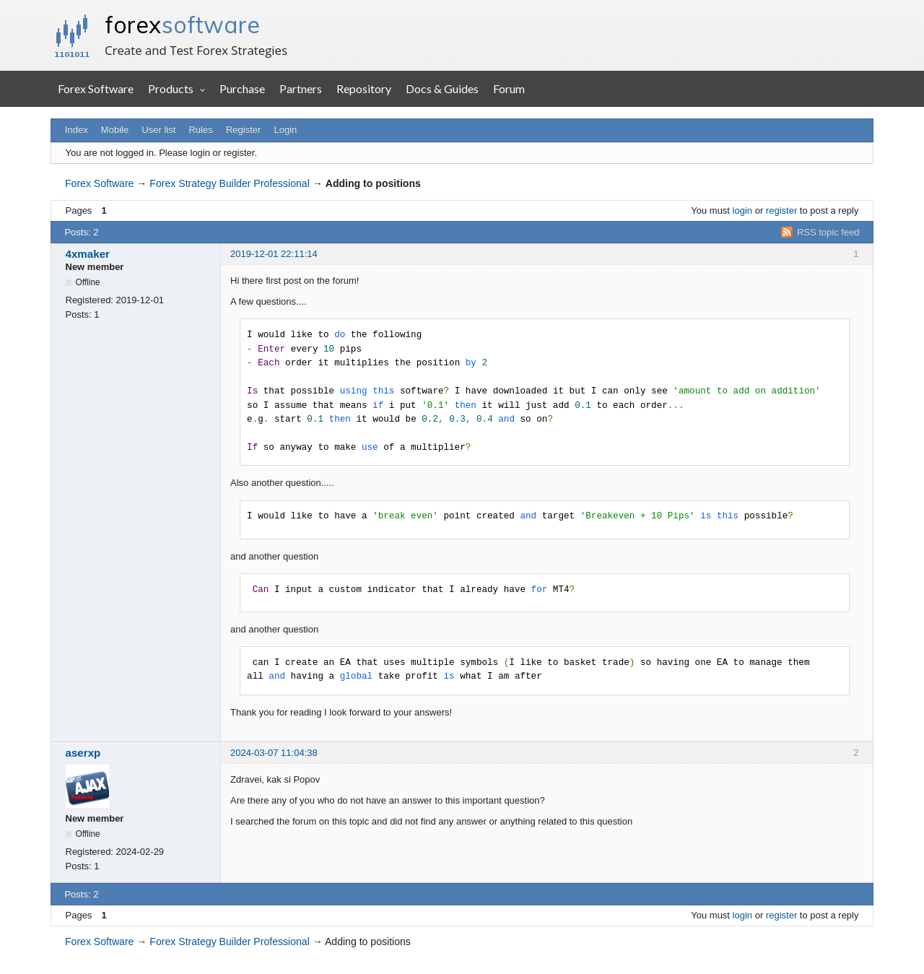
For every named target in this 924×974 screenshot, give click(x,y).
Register (243, 129)
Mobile (114, 129)
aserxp (83, 753)
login (742, 210)
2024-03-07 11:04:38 (274, 752)
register (781, 210)
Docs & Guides (442, 88)
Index (76, 129)
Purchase (242, 88)
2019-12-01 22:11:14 (274, 253)
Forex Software (96, 88)
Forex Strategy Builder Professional (229, 183)
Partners (300, 88)
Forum (509, 88)
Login (285, 129)
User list (158, 129)
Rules (200, 129)
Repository (363, 88)
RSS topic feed (828, 232)
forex (182, 24)
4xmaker (88, 254)
